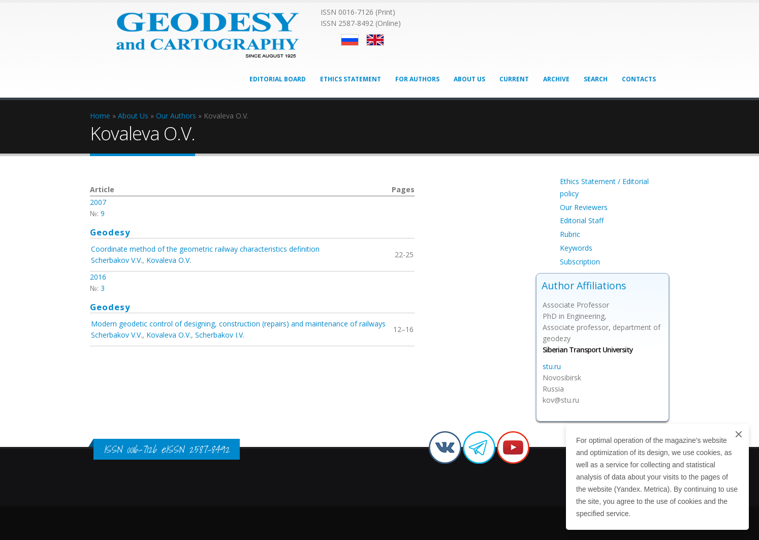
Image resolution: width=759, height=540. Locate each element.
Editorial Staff (582, 220)
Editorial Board (277, 79)
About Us (469, 79)
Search (596, 79)
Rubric (570, 234)
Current (514, 79)
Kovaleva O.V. (168, 260)
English (375, 40)
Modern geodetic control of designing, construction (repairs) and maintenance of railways (238, 323)
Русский (350, 40)
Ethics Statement (350, 79)
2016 (98, 277)
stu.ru (552, 366)
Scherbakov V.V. (116, 260)
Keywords (576, 248)
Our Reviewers (584, 207)
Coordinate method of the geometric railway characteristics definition (205, 249)
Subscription (580, 261)
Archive (556, 79)
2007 (98, 202)
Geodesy (110, 232)
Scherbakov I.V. (219, 335)
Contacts (639, 79)
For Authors (417, 79)
